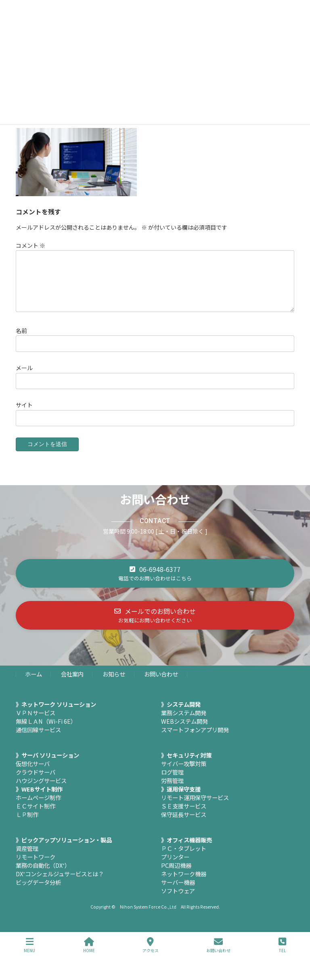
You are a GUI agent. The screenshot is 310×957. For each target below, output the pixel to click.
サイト (24, 414)
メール (24, 377)
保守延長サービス (183, 824)
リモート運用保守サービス (195, 807)
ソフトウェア (178, 900)
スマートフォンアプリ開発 (195, 739)
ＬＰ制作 (27, 824)
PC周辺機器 (176, 875)
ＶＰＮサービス (35, 722)
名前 (21, 340)
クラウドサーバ (35, 781)
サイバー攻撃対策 (183, 773)
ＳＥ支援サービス (183, 815)
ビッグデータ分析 (38, 892)
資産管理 (27, 858)
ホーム (33, 683)
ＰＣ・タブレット (183, 858)
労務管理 (172, 790)
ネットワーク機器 (183, 883)
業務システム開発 (183, 722)
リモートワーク (35, 866)
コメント (30, 245)
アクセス (150, 945)
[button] (155, 583)
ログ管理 (172, 781)
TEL (282, 945)
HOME (89, 945)
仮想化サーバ (33, 773)
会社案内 (72, 683)
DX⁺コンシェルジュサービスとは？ (60, 883)
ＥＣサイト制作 (35, 815)
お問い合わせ (161, 683)
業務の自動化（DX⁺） (43, 875)
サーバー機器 (178, 892)
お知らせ (114, 683)
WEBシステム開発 (184, 731)
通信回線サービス (38, 739)
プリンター (175, 866)
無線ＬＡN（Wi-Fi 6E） (46, 731)
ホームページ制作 (38, 807)
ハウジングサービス (41, 790)
